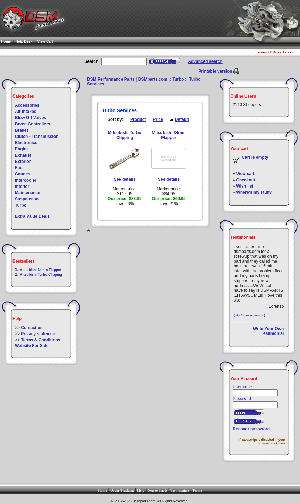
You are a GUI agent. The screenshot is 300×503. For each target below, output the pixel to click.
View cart (245, 173)
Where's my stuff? (254, 192)
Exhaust (23, 155)
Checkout (245, 180)
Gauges (22, 174)
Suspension (27, 199)
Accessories (27, 105)
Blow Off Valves (30, 117)
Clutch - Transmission (36, 136)
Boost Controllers (32, 124)
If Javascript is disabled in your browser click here (262, 441)
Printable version (215, 71)
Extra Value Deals (32, 216)
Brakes (22, 130)
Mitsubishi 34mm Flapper (40, 270)
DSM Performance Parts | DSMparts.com (127, 79)
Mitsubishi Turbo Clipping (40, 275)
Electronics (26, 142)
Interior (22, 186)
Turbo (20, 205)
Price (158, 119)
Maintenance (27, 192)
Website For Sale (31, 345)
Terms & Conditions (40, 340)
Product (138, 119)
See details (125, 179)
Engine (22, 149)
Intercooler (25, 180)
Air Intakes (25, 111)
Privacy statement (39, 333)
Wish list (244, 186)
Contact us (31, 327)
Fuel (19, 167)
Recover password (251, 429)
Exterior (23, 161)
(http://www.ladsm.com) (249, 315)
